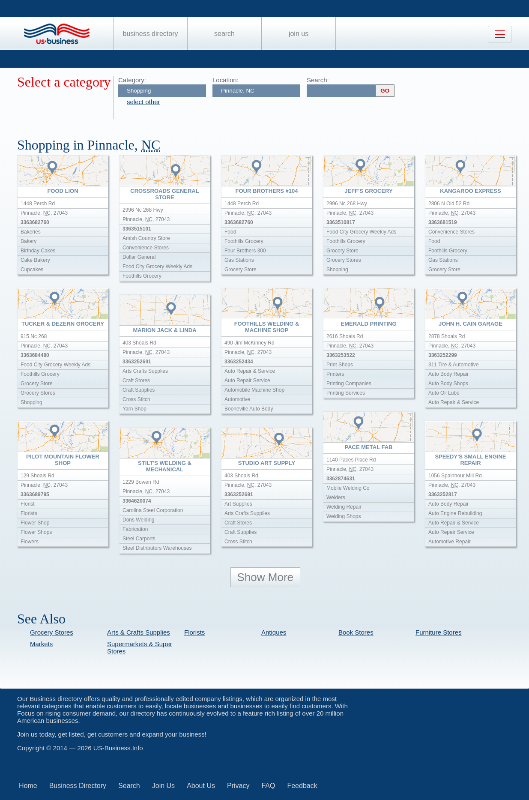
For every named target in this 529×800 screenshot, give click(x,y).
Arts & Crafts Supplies (138, 632)
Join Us (298, 33)
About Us (201, 785)
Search (224, 33)
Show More (265, 577)
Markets (41, 643)
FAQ (268, 785)
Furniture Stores (438, 632)
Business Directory (150, 33)
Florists (194, 632)
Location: (225, 80)
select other (143, 101)
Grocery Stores (51, 632)
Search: (318, 80)
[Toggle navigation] (500, 34)
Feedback (302, 785)
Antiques (273, 632)
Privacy (238, 785)
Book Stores (356, 632)
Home (28, 785)
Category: (132, 80)
